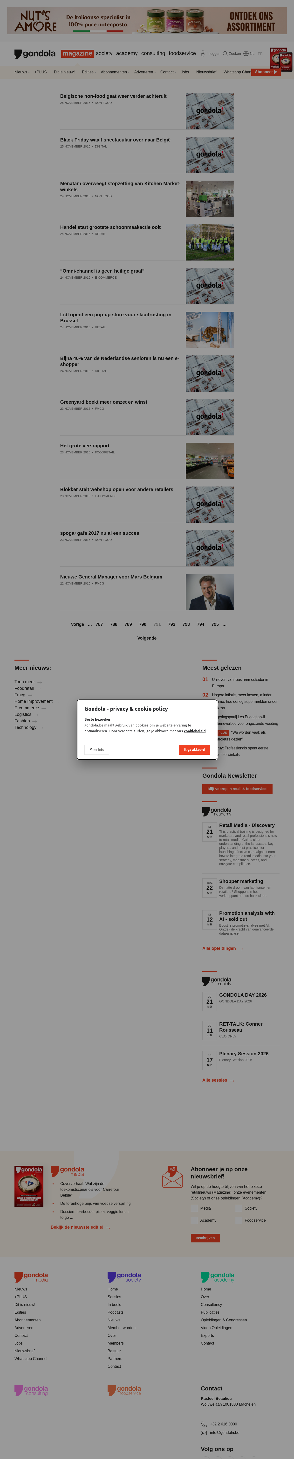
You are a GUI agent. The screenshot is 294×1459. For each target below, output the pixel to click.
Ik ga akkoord (194, 749)
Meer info (96, 749)
